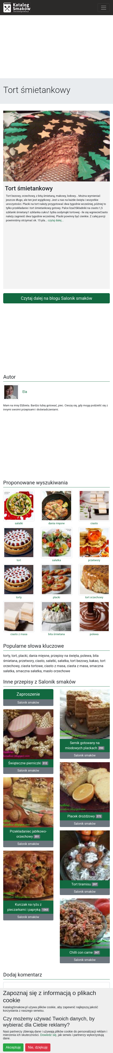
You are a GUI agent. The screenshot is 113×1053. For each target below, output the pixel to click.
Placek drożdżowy (85, 816)
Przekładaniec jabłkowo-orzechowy (28, 834)
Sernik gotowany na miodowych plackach (84, 745)
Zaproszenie (28, 694)
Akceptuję (13, 1047)
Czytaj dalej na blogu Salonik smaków (56, 298)
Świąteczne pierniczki (28, 763)
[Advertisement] (56, 48)
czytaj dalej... (56, 220)
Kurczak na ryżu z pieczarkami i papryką (28, 907)
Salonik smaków (28, 702)
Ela (15, 392)
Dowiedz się (48, 1035)
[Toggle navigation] (104, 7)
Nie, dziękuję (38, 1047)
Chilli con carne (84, 952)
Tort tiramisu (84, 884)
